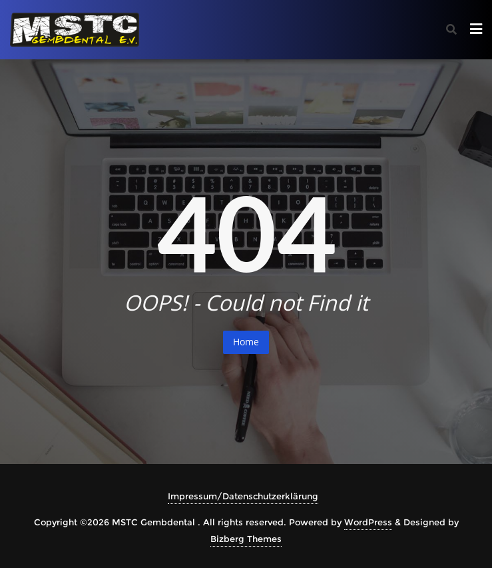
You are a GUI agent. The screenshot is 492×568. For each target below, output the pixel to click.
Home (246, 341)
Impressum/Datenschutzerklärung (243, 496)
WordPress (368, 522)
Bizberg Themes (246, 538)
